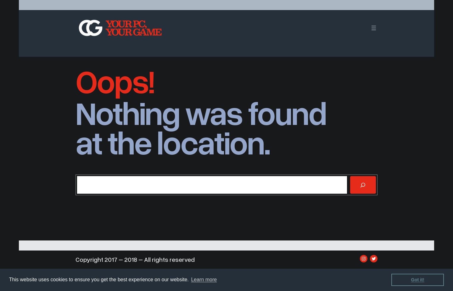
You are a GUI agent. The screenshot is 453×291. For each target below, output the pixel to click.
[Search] (363, 185)
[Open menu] (374, 28)
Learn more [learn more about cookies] (204, 279)
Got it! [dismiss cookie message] (417, 279)
